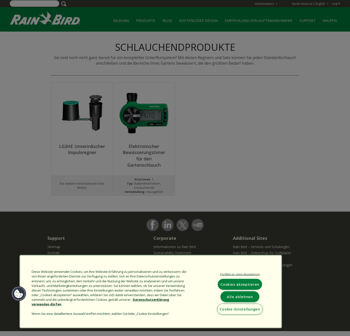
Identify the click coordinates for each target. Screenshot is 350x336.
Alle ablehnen (240, 296)
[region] (150, 291)
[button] (18, 294)
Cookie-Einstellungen (240, 309)
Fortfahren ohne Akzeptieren (240, 274)
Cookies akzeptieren (239, 284)
